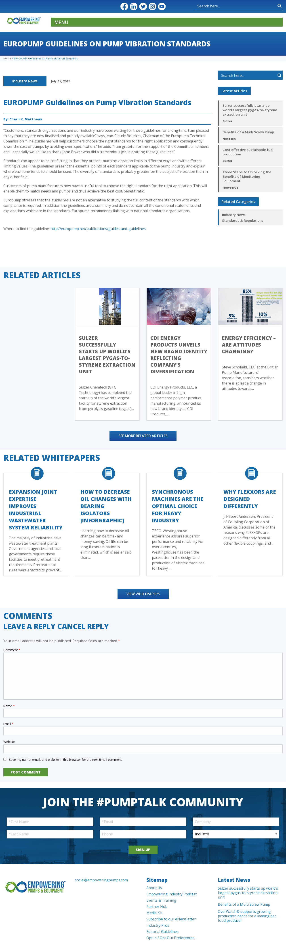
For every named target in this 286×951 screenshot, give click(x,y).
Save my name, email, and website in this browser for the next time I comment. (65, 759)
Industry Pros (157, 925)
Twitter (143, 6)
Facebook (124, 6)
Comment (11, 650)
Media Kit (154, 912)
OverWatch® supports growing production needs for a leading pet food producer (247, 916)
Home (7, 58)
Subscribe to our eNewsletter (171, 919)
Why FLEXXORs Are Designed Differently (249, 499)
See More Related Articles (143, 435)
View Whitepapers (143, 594)
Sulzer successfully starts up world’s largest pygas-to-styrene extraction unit (250, 110)
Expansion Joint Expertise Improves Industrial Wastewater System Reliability (36, 509)
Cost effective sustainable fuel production (248, 151)
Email (8, 724)
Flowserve (230, 188)
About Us (154, 887)
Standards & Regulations (242, 220)
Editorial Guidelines (162, 931)
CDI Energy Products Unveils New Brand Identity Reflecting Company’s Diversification (178, 354)
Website (9, 742)
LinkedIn (133, 6)
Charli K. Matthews (25, 119)
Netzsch (229, 139)
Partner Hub (156, 906)
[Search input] (216, 6)
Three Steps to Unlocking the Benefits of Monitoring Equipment (247, 176)
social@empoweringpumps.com (101, 880)
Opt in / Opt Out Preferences (170, 937)
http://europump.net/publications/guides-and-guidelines (98, 228)
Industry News (25, 81)
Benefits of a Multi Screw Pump (248, 132)
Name (9, 706)
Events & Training (161, 900)
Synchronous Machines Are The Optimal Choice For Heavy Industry (177, 506)
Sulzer (227, 121)
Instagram (152, 6)
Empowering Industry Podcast (171, 894)
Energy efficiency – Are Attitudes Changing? (249, 344)
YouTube (162, 6)
